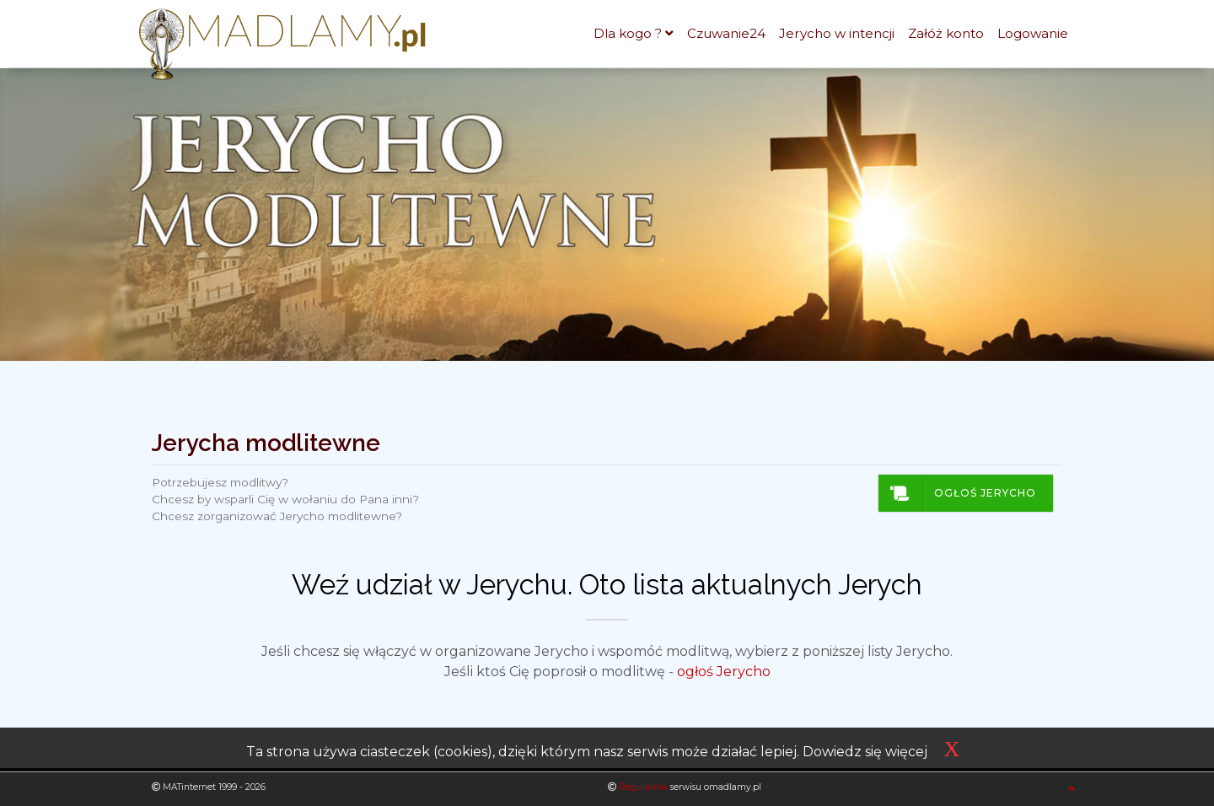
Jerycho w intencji (836, 33)
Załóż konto (946, 33)
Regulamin (643, 787)
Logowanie (1032, 33)
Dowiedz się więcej (865, 752)
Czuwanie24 (726, 33)
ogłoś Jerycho (724, 672)
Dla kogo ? (628, 33)
